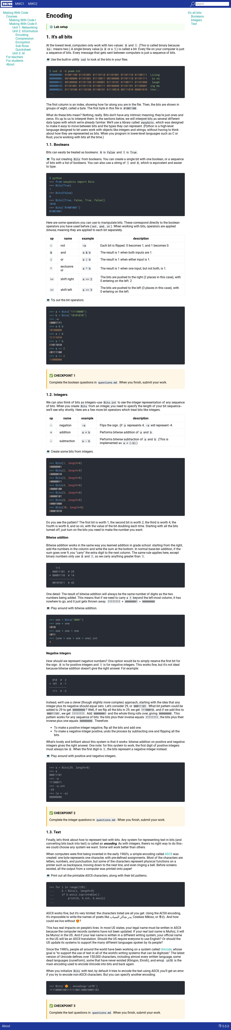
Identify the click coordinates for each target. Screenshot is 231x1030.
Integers (196, 20)
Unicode (166, 949)
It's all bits (194, 13)
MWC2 (32, 4)
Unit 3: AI (18, 53)
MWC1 (19, 4)
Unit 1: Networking (24, 27)
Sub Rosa (22, 46)
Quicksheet (23, 49)
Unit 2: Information (25, 31)
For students (14, 61)
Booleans (197, 16)
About (10, 64)
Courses (11, 16)
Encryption (23, 42)
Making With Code (15, 13)
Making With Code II (23, 24)
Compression (25, 38)
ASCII (168, 854)
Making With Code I (22, 20)
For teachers (14, 57)
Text (194, 24)
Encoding (22, 35)
